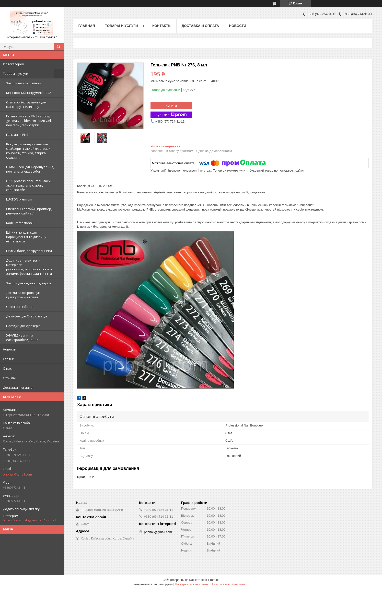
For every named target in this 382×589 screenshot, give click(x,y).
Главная (86, 26)
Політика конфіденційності (230, 584)
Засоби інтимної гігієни (23, 83)
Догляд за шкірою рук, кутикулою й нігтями (23, 294)
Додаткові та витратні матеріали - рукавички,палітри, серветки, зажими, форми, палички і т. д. (29, 267)
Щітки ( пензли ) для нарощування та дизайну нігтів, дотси (26, 236)
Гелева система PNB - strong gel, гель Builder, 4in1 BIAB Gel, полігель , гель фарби (29, 120)
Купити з (171, 115)
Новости (9, 349)
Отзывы (9, 378)
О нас (7, 368)
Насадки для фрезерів (23, 326)
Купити (171, 105)
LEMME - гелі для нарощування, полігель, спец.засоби (30, 169)
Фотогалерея (13, 64)
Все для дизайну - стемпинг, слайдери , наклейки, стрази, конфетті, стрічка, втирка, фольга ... (28, 151)
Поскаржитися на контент (192, 584)
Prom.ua (213, 580)
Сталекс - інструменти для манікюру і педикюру (26, 104)
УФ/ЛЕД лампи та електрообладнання (22, 337)
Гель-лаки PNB (17, 134)
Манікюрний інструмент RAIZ (28, 92)
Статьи (8, 359)
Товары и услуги (15, 73)
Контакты (161, 26)
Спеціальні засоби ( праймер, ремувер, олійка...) (29, 211)
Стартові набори (19, 306)
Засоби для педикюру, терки (28, 283)
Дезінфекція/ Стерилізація (26, 316)
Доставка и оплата (18, 387)
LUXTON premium (19, 199)
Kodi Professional (19, 223)
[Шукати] (59, 46)
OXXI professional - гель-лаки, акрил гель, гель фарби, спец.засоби (28, 185)
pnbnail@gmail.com (17, 474)
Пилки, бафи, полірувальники (29, 251)
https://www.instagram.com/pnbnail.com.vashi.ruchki (32, 520)
